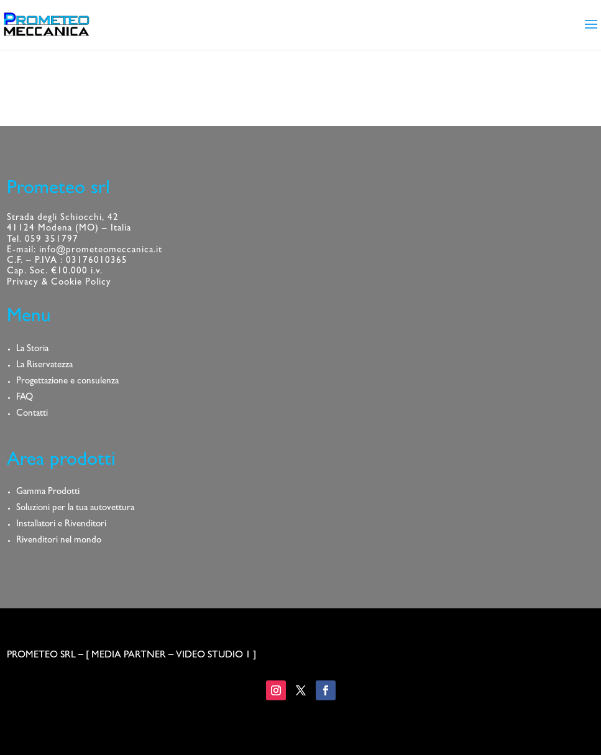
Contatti (32, 414)
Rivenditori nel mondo (58, 541)
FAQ (24, 398)
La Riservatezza (44, 365)
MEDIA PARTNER (128, 656)
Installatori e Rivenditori (61, 524)
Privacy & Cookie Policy (59, 283)
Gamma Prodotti (48, 492)
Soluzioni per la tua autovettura (75, 508)
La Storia (32, 349)
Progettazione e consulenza (67, 382)
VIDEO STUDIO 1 (213, 656)
